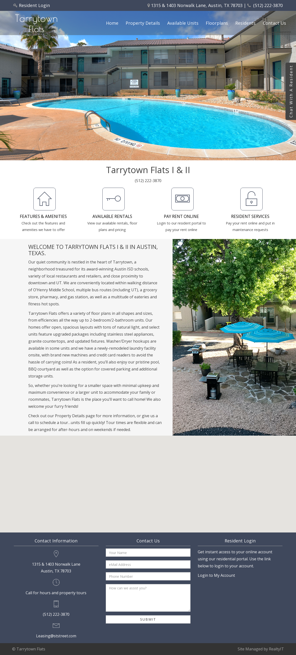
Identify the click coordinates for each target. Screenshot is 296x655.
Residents (245, 23)
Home (112, 23)
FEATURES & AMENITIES (43, 216)
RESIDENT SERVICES (250, 216)
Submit (148, 619)
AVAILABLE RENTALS (112, 216)
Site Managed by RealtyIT (261, 649)
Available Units (182, 23)
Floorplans (217, 23)
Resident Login (34, 5)
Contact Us (274, 23)
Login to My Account (216, 575)
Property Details (143, 23)
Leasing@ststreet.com (56, 636)
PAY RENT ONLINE (181, 216)
